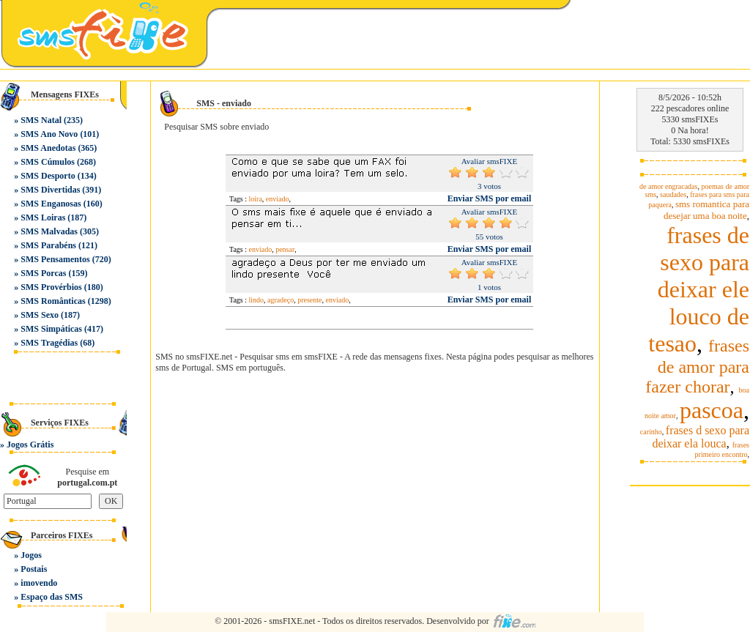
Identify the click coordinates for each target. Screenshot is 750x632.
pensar (284, 249)
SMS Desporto (48, 176)
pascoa (711, 410)
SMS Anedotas (48, 148)
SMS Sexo (40, 315)
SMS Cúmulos (48, 162)
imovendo (39, 583)
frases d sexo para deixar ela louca (700, 437)
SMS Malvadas (49, 231)
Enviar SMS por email (490, 198)
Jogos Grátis (30, 444)
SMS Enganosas (51, 203)
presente (309, 300)
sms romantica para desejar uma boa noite (706, 209)
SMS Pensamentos (55, 259)
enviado (277, 199)
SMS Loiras (43, 217)
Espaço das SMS (52, 597)
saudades (673, 194)
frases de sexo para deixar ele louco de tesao (698, 289)
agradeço (280, 300)
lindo (256, 300)
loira (255, 199)
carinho (651, 432)
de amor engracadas (668, 186)
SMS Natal (41, 120)
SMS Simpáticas (51, 329)
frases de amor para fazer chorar (697, 366)
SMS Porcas (43, 273)
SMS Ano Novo (49, 134)
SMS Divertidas (50, 190)
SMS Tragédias (49, 343)
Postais (34, 569)
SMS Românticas (53, 301)
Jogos (31, 555)
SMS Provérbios (51, 287)
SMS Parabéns (48, 245)
